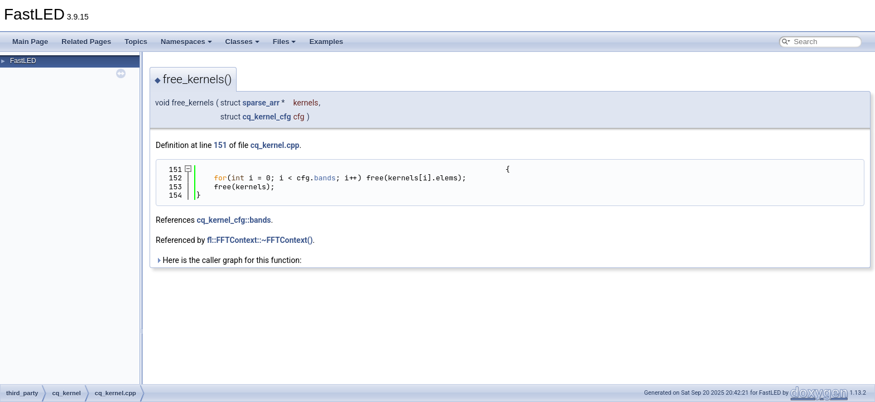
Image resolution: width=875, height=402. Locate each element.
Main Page (30, 41)
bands (325, 178)
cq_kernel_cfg (266, 116)
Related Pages (86, 41)
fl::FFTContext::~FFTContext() (259, 240)
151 (220, 145)
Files (284, 41)
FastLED (23, 61)
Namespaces (186, 41)
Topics (135, 41)
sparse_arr (260, 102)
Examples (326, 41)
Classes (242, 41)
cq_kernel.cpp (275, 145)
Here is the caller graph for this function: (228, 260)
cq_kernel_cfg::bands (233, 220)
